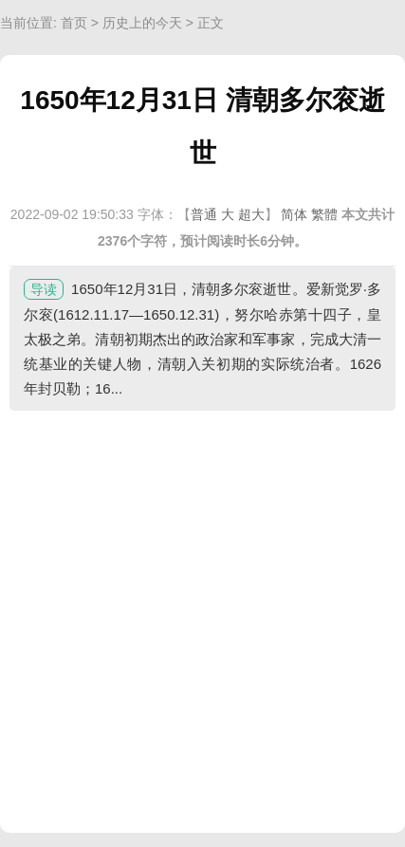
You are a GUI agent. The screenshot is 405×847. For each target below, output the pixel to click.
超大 (251, 214)
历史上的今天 (142, 22)
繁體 (324, 214)
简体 (294, 214)
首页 (74, 22)
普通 (204, 214)
